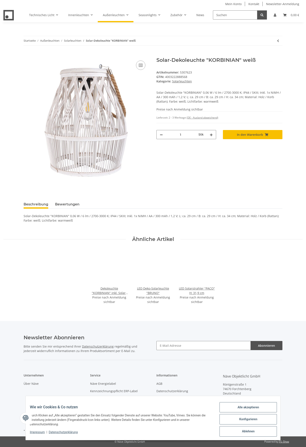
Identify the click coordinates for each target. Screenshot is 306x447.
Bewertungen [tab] (67, 204)
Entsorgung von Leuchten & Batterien (116, 398)
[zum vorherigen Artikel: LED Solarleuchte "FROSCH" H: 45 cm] (278, 40)
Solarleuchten (182, 81)
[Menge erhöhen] (211, 134)
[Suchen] (235, 15)
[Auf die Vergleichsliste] (140, 65)
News (200, 15)
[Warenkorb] (291, 15)
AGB (159, 384)
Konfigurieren (246, 421)
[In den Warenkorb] (27, 54)
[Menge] (181, 134)
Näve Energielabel (103, 384)
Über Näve (31, 384)
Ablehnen (245, 432)
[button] (275, 15)
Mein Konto (233, 4)
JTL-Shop (284, 441)
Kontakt (253, 4)
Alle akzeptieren (245, 410)
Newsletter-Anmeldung (282, 4)
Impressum (164, 398)
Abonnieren (266, 346)
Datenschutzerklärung (98, 346)
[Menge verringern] (161, 134)
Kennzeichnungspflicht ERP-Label (114, 391)
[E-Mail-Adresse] (203, 345)
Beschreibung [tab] (36, 204)
